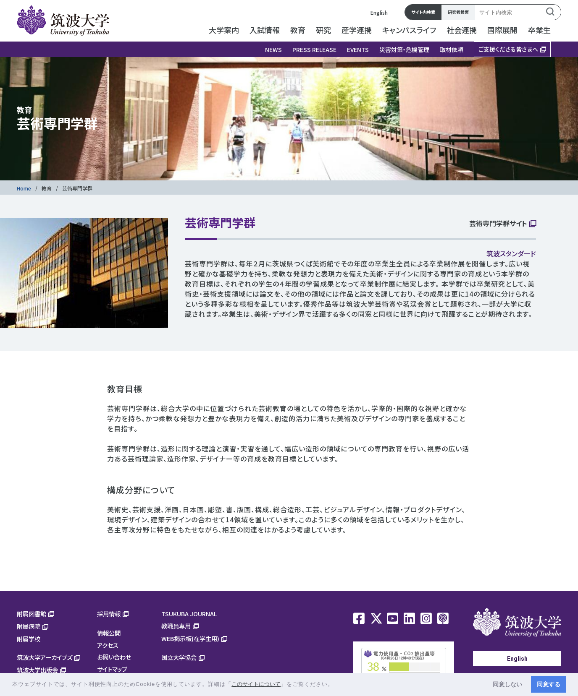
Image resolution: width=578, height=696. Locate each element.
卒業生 (539, 29)
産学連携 (357, 29)
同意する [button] (548, 684)
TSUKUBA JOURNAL (189, 613)
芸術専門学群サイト (498, 223)
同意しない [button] (507, 684)
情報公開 (109, 632)
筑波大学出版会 (37, 669)
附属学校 (28, 638)
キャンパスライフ (409, 29)
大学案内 (224, 29)
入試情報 (265, 29)
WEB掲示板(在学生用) (190, 638)
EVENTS (358, 49)
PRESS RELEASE (314, 49)
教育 (297, 29)
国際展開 (502, 29)
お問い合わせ (114, 656)
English (379, 12)
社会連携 (462, 29)
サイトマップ (112, 669)
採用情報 (109, 613)
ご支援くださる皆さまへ (508, 49)
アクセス (107, 645)
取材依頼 (451, 49)
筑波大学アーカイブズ (44, 657)
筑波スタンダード (511, 253)
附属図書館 (31, 613)
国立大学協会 (179, 657)
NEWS (273, 49)
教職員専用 (176, 625)
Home (24, 188)
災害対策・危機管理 (404, 49)
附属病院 (28, 626)
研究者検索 (458, 12)
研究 (323, 29)
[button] (337, 685)
